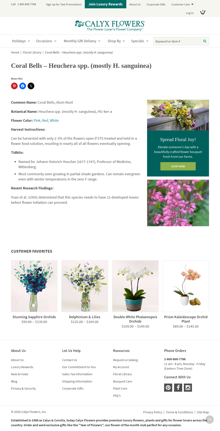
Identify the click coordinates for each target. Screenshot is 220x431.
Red (45, 120)
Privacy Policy (152, 412)
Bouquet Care (122, 381)
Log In (190, 13)
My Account (121, 367)
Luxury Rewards (22, 367)
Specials (137, 41)
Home (15, 52)
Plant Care (120, 388)
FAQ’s (117, 395)
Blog (14, 381)
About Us (135, 4)
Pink (37, 120)
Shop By (114, 41)
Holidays (19, 41)
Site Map (203, 412)
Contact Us (69, 360)
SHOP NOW (178, 166)
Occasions (44, 41)
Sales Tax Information (77, 374)
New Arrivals (19, 374)
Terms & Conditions (179, 412)
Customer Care (180, 4)
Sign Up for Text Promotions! (64, 4)
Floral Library (32, 52)
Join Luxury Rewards (105, 4)
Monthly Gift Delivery (80, 41)
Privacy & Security (23, 388)
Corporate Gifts (156, 4)
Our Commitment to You (79, 367)
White (54, 120)
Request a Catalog (125, 360)
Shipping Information (77, 381)
